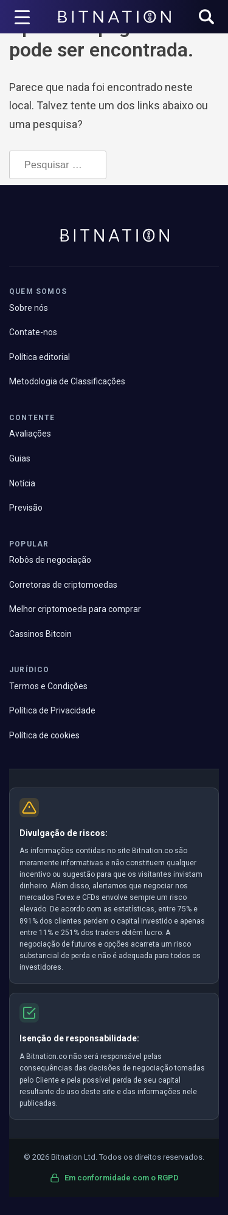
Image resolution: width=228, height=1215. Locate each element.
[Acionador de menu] (22, 17)
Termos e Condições (48, 686)
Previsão (26, 507)
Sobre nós (28, 308)
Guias (19, 458)
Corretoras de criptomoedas (63, 585)
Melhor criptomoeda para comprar (75, 609)
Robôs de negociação (50, 560)
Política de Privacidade (52, 710)
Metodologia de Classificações (67, 381)
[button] (206, 18)
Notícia (22, 483)
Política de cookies (44, 735)
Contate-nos (33, 332)
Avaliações (30, 433)
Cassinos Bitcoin (40, 634)
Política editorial (39, 357)
